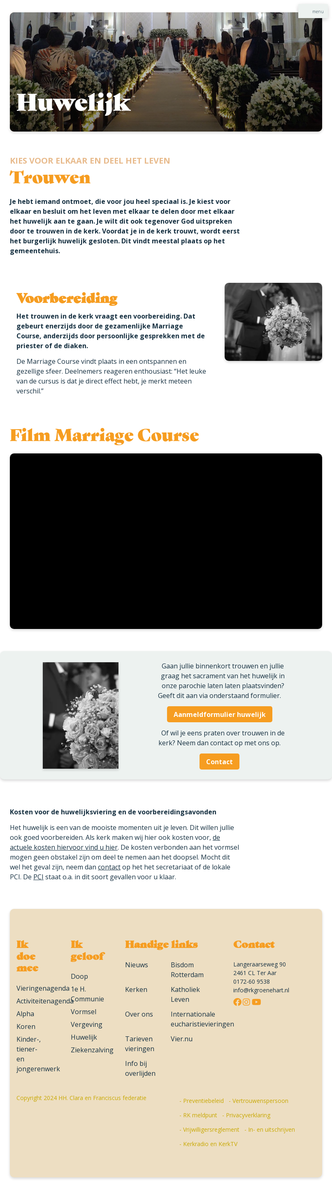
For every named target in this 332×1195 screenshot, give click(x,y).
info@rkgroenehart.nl (261, 990)
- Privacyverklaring (246, 1115)
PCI (38, 876)
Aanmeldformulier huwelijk (220, 714)
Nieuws (136, 964)
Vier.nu (182, 1038)
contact (109, 866)
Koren (25, 1026)
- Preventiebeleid (201, 1101)
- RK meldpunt (198, 1115)
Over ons (139, 1014)
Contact (219, 761)
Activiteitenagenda (45, 1000)
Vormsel (83, 1011)
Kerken (136, 989)
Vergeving (86, 1024)
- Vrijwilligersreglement (209, 1129)
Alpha (25, 1013)
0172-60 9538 (251, 981)
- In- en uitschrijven (269, 1129)
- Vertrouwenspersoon (258, 1101)
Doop (79, 976)
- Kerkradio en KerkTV (208, 1144)
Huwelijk (84, 1037)
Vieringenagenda (43, 988)
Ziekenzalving (92, 1049)
